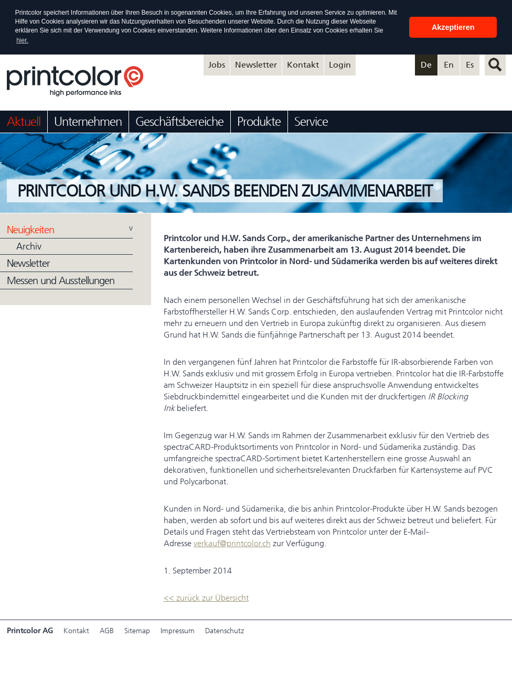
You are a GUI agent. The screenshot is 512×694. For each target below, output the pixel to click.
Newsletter (256, 65)
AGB (107, 630)
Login (340, 65)
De (426, 65)
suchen (495, 65)
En (449, 65)
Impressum (178, 630)
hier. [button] (22, 40)
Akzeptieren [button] (453, 27)
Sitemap (137, 630)
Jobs (216, 65)
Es (470, 65)
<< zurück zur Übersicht (206, 598)
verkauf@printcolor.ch (232, 543)
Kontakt (303, 65)
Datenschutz (224, 630)
